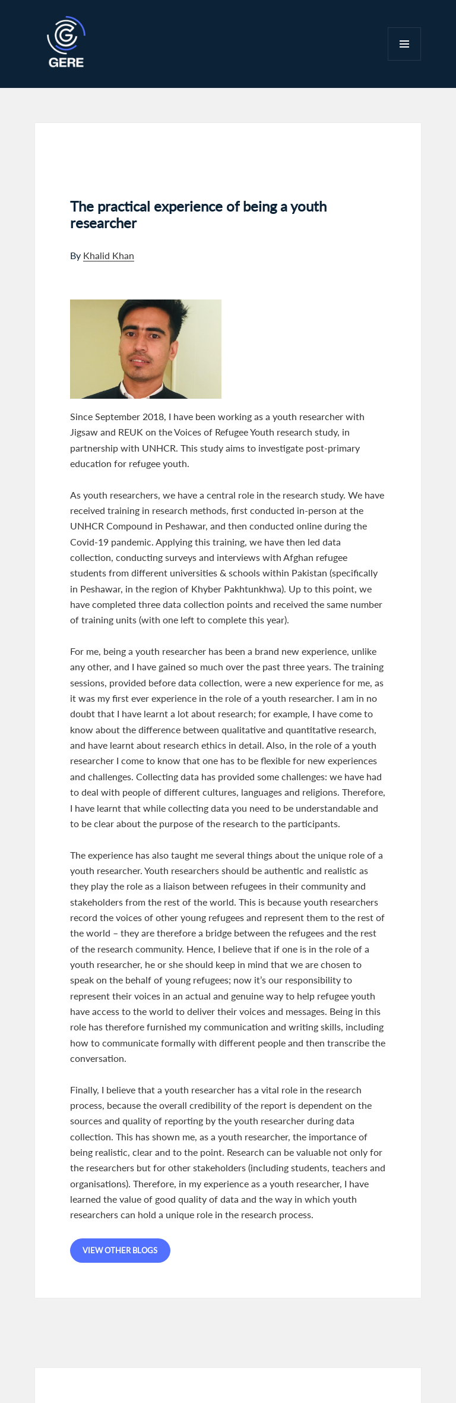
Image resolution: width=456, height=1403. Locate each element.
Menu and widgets (404, 60)
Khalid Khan (108, 255)
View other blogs (120, 1250)
